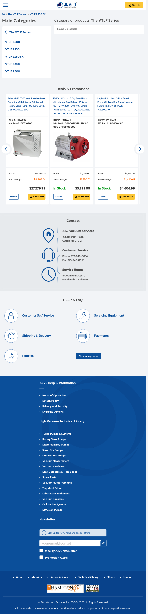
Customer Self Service (38, 315)
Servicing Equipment (108, 315)
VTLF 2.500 (12, 71)
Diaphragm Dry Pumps (55, 445)
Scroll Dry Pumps (52, 450)
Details (13, 196)
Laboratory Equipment (56, 493)
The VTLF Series (17, 14)
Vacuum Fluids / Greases (57, 483)
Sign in (136, 5)
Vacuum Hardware (53, 466)
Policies (28, 355)
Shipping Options (53, 412)
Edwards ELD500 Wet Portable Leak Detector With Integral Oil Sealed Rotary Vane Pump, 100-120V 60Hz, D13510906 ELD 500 (26, 104)
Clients (111, 577)
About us (36, 577)
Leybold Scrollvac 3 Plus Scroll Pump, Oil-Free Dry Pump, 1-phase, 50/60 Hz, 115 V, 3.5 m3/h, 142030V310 (115, 104)
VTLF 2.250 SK (38, 14)
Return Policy (50, 401)
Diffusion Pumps (52, 510)
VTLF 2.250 (12, 49)
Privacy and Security (55, 406)
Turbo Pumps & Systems (56, 434)
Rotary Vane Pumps (54, 439)
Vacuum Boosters (53, 499)
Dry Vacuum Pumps (54, 455)
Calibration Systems (54, 504)
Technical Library (88, 577)
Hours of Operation (54, 395)
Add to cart (38, 196)
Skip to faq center (89, 356)
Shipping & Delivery (36, 335)
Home (3, 14)
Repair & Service (60, 577)
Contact (128, 577)
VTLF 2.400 (12, 64)
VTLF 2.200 (12, 42)
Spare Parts (49, 477)
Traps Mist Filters (52, 488)
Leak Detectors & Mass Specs (59, 472)
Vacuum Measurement (55, 461)
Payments (101, 335)
